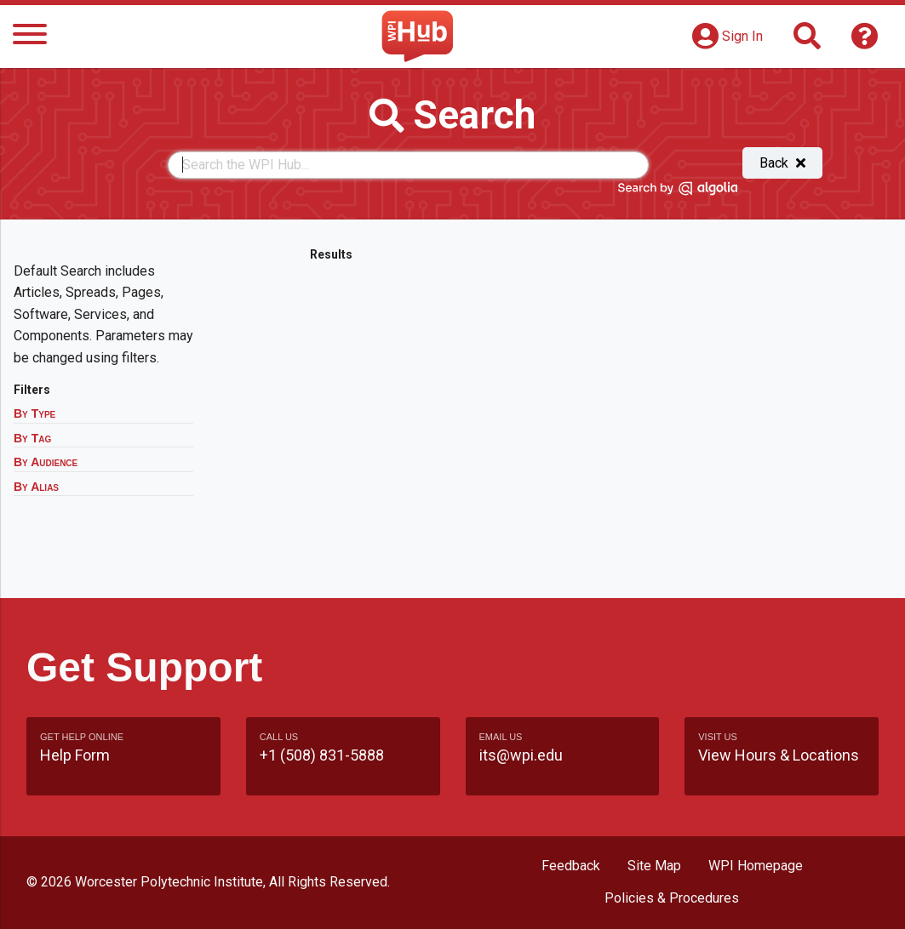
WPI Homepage (755, 866)
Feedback (570, 866)
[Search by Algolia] (677, 191)
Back (782, 163)
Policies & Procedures (671, 898)
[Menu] (30, 37)
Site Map (654, 866)
